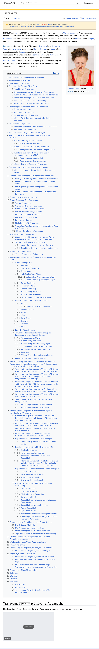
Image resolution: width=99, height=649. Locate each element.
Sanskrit (17, 33)
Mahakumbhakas (10, 60)
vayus (22, 52)
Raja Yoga (43, 46)
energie (91, 38)
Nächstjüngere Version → (58, 26)
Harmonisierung (40, 49)
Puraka (42, 55)
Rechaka (35, 55)
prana (53, 49)
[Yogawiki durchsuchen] (49, 2)
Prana (77, 38)
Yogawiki (9, 2)
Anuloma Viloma (73, 89)
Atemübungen (69, 33)
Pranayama (7, 46)
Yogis (69, 91)
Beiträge (50, 24)
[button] (28, 626)
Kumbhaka (7, 38)
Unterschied (12, 26)
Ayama (10, 41)
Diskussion (44, 24)
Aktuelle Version (37, 26)
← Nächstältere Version (24, 26)
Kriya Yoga (16, 49)
